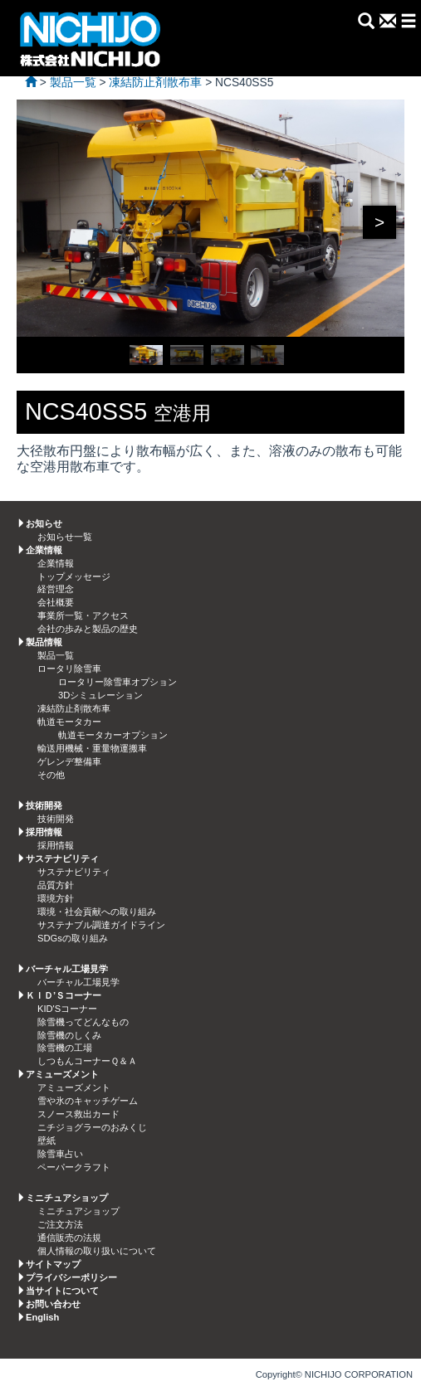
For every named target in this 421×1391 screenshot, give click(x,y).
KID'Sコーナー (67, 1009)
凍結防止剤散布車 (73, 708)
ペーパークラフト (73, 1167)
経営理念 (55, 589)
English (42, 1317)
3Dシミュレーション (100, 695)
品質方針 (55, 885)
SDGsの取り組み (72, 938)
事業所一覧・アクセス (83, 615)
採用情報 (55, 845)
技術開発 (55, 819)
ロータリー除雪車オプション (117, 682)
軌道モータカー (69, 722)
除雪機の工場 (64, 1048)
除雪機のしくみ (69, 1035)
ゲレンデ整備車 (69, 761)
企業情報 (55, 563)
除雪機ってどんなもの (83, 1022)
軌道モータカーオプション (113, 735)
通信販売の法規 (69, 1238)
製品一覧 (55, 655)
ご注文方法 (60, 1224)
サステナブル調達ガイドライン (101, 925)
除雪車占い (60, 1154)
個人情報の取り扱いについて (96, 1251)
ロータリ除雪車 (69, 669)
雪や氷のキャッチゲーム (87, 1101)
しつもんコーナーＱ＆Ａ (87, 1061)
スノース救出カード (78, 1114)
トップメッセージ (73, 576)
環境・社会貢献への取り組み (96, 912)
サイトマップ (53, 1264)
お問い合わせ (53, 1304)
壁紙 (46, 1140)
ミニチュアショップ (78, 1211)
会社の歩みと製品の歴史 (87, 629)
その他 (51, 775)
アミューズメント (73, 1087)
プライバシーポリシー (71, 1277)
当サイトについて (62, 1291)
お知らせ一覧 (64, 537)
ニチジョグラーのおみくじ (92, 1127)
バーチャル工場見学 (78, 982)
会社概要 (55, 602)
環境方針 (55, 898)
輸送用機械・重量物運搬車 (92, 748)
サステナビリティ (73, 872)
